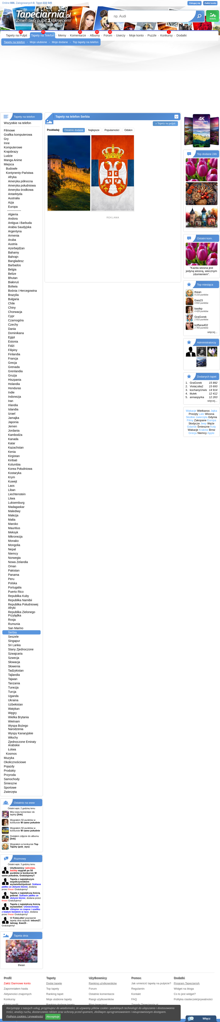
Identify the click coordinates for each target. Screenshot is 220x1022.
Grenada (14, 367)
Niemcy (13, 553)
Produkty (10, 770)
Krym (11, 477)
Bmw (212, 429)
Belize (12, 273)
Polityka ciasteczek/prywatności (193, 999)
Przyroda (10, 775)
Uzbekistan (15, 704)
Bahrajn (13, 256)
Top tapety (52, 988)
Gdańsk (192, 426)
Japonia (13, 422)
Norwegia (14, 557)
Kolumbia (14, 464)
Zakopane (200, 420)
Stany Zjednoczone (21, 649)
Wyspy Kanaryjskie (20, 733)
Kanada (13, 439)
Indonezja (14, 396)
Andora (13, 218)
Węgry (12, 713)
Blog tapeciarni (98, 1004)
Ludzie (8, 156)
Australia (14, 198)
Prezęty (193, 413)
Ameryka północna (20, 181)
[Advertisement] (110, 80)
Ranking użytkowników (103, 983)
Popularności (112, 130)
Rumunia (14, 624)
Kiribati (12, 460)
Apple (210, 433)
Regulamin (138, 988)
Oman (12, 566)
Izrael (11, 413)
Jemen (12, 426)
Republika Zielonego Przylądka (21, 613)
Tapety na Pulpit (16, 35)
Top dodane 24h (207, 154)
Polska (12, 583)
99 (110, 32)
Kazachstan (16, 447)
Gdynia (212, 417)
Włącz (206, 1018)
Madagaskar (16, 507)
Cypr (11, 316)
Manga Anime (13, 160)
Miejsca (9, 164)
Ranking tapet (54, 994)
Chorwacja (15, 312)
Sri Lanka (14, 645)
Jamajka (13, 418)
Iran (10, 401)
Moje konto (136, 35)
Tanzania (14, 683)
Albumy (95, 35)
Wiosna (209, 413)
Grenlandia (15, 371)
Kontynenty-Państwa (19, 172)
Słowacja (14, 662)
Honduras (14, 388)
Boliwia (12, 286)
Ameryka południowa (22, 185)
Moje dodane (60, 42)
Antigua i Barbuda (20, 222)
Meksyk (13, 532)
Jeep (203, 423)
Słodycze (194, 423)
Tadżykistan (16, 670)
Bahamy (13, 252)
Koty (213, 426)
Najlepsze (93, 130)
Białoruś (13, 282)
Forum (108, 35)
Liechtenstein (17, 494)
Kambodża (15, 434)
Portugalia (14, 587)
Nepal (12, 549)
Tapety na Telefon (42, 35)
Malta (11, 519)
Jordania (14, 430)
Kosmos (11, 753)
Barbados (14, 265)
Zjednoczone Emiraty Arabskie (22, 743)
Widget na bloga (184, 988)
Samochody (12, 779)
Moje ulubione (38, 42)
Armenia (13, 235)
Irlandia (13, 405)
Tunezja (13, 687)
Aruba (12, 239)
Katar (11, 443)
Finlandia (14, 354)
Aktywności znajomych (18, 994)
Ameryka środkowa (20, 189)
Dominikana (16, 333)
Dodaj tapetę (54, 983)
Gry (6, 139)
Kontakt (136, 994)
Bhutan (12, 278)
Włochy (13, 737)
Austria (12, 244)
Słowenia (14, 666)
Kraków (203, 429)
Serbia (12, 632)
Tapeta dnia (21, 935)
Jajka (214, 410)
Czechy (13, 324)
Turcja (12, 691)
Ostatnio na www (24, 802)
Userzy (120, 35)
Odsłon (128, 130)
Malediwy (14, 511)
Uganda (13, 696)
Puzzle (152, 35)
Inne (7, 143)
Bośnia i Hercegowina (22, 290)
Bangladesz (16, 261)
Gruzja (12, 375)
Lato (201, 413)
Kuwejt (12, 481)
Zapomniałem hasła (16, 988)
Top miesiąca (205, 284)
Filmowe (9, 130)
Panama (13, 574)
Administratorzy (206, 342)
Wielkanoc (203, 410)
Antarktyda (15, 194)
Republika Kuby (18, 596)
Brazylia (13, 295)
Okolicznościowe (15, 762)
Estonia (13, 341)
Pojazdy (9, 766)
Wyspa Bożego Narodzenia (18, 727)
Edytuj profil (11, 1004)
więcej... (212, 332)
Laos (11, 485)
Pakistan (14, 570)
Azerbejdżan (16, 248)
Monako (13, 540)
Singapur (14, 641)
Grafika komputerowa (18, 134)
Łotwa (12, 749)
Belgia (12, 269)
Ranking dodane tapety (60, 1004)
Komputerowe (13, 147)
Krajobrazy (11, 151)
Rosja (12, 619)
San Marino (15, 628)
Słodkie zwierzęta (196, 417)
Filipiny (12, 350)
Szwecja (13, 657)
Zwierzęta (10, 791)
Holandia (14, 384)
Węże (210, 423)
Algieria (13, 214)
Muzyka (9, 758)
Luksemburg (16, 502)
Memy (62, 35)
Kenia (12, 451)
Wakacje (191, 410)
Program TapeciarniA (187, 983)
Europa (13, 206)
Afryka (12, 177)
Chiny (12, 307)
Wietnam (14, 721)
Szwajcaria (15, 653)
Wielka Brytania (18, 717)
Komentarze (78, 35)
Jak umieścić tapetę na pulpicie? (151, 983)
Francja (13, 358)
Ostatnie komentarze (101, 994)
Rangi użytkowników (101, 999)
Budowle (11, 168)
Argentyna (15, 231)
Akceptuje (53, 1016)
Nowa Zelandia (18, 562)
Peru (11, 579)
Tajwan (12, 679)
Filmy (190, 420)
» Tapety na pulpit (165, 123)
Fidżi (11, 345)
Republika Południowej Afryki (23, 606)
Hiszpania (14, 379)
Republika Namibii (20, 600)
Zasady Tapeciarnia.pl (144, 1004)
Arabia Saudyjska (19, 227)
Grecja (12, 362)
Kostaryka (14, 473)
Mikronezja (15, 536)
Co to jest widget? (185, 994)
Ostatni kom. (205, 238)
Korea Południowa (20, 468)
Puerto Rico (16, 591)
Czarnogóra (16, 320)
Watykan (14, 708)
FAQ (134, 999)
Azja (11, 202)
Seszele (13, 636)
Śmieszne (10, 783)
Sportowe (10, 787)
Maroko (13, 524)
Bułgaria (13, 299)
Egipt (11, 337)
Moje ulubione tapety (59, 999)
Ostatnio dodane (73, 130)
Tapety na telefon (14, 42)
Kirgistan (14, 456)
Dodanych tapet (206, 376)
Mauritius (14, 528)
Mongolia (14, 545)
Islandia (13, 409)
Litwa (11, 498)
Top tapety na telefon (85, 42)
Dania (12, 328)
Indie (11, 392)
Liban (11, 490)
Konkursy (166, 35)
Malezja (13, 515)
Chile (11, 303)
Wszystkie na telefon (17, 123)
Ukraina (13, 700)
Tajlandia (14, 674)
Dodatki (181, 35)
